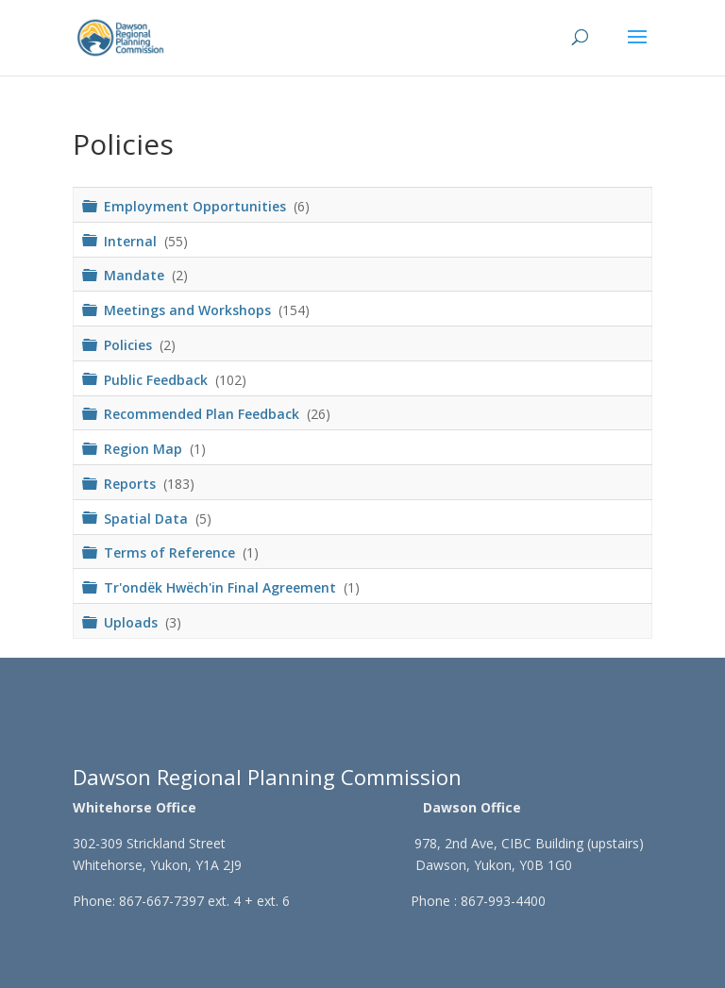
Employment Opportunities (197, 205)
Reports (132, 483)
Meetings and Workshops (189, 310)
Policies (130, 344)
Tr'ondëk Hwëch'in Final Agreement (222, 587)
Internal (132, 240)
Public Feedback (157, 379)
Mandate (136, 275)
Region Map (145, 449)
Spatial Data (148, 518)
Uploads (132, 621)
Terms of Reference (171, 552)
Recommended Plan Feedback (203, 414)
